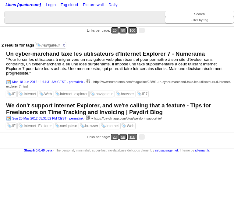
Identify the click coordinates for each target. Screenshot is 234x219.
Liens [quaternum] (23, 4)
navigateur (53, 45)
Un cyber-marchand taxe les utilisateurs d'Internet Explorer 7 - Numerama (105, 53)
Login (51, 4)
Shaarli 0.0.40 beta (38, 150)
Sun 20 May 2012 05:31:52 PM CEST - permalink (47, 118)
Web (47, 94)
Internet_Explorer (38, 126)
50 (123, 30)
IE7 (144, 94)
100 (132, 30)
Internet (30, 94)
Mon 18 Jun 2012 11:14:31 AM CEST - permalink (47, 82)
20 (114, 30)
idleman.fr (202, 150)
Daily (113, 4)
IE (14, 94)
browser (127, 94)
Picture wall (93, 4)
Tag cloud (69, 4)
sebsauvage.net (166, 150)
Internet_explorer (74, 94)
